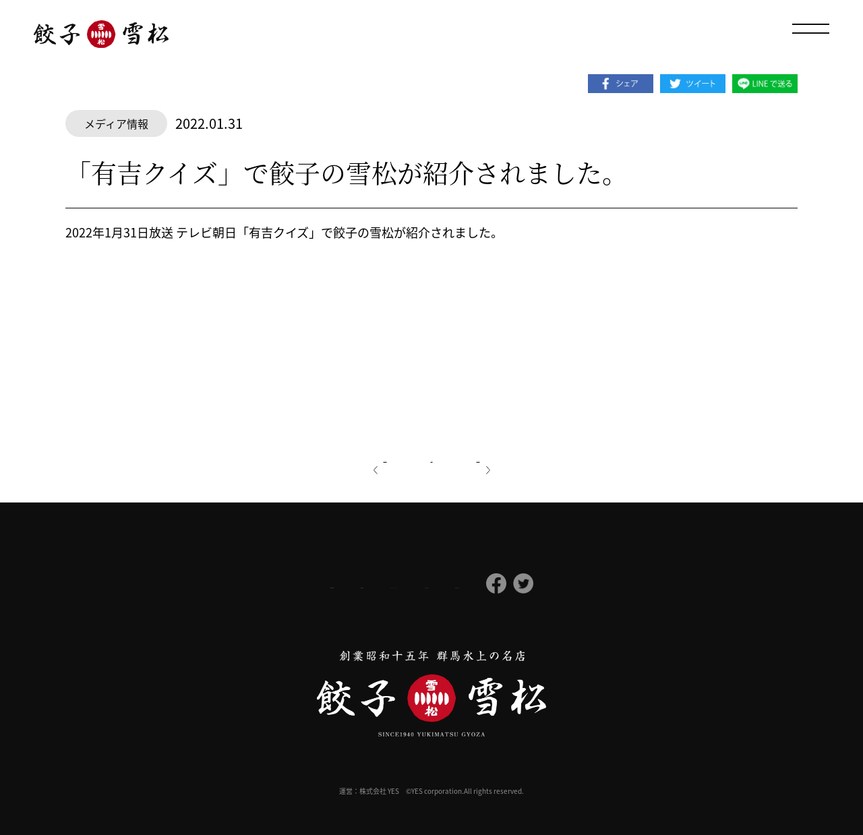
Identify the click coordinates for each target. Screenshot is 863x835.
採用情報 (288, 584)
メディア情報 (116, 123)
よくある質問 (484, 584)
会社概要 (218, 584)
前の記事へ (344, 457)
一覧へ (431, 457)
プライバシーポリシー (381, 584)
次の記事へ (518, 457)
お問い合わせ (567, 584)
